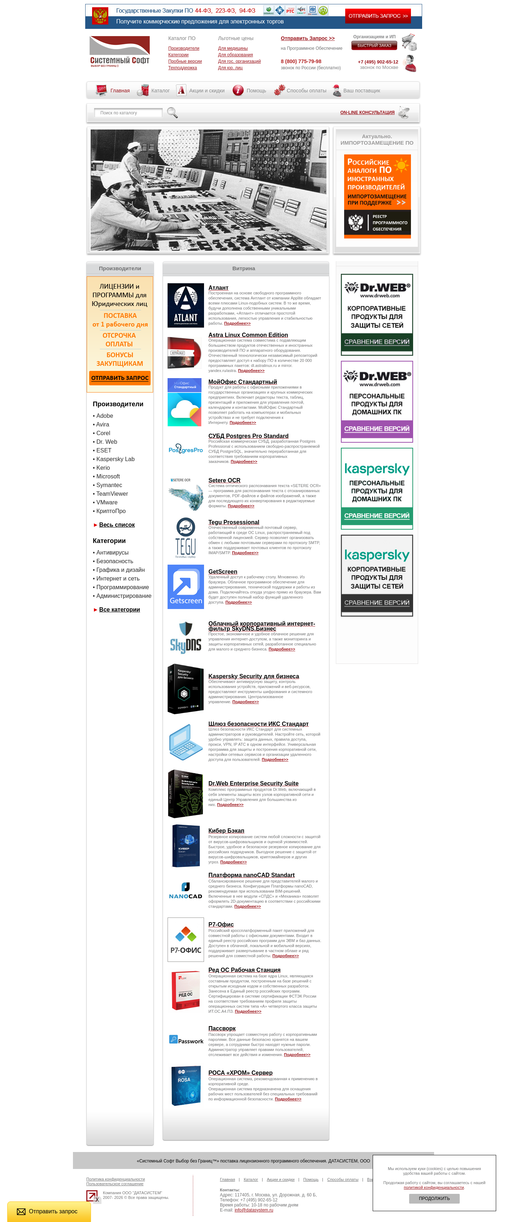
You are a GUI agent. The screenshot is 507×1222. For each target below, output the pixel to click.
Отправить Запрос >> (308, 38)
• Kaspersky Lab (114, 459)
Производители (183, 48)
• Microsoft (106, 476)
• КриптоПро (109, 511)
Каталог (160, 90)
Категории (178, 54)
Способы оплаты (306, 90)
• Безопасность (113, 561)
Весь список (117, 525)
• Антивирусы (111, 552)
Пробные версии (185, 61)
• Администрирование (122, 596)
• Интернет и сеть (116, 578)
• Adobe (103, 416)
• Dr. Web (105, 442)
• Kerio (101, 468)
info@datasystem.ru (254, 1210)
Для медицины (233, 48)
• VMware (105, 502)
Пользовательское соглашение (114, 1184)
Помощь (256, 90)
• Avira (101, 424)
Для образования (235, 54)
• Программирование (121, 587)
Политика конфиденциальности (115, 1179)
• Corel (102, 433)
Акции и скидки (207, 90)
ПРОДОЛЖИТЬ (434, 1198)
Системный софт (120, 51)
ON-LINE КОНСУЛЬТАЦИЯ (367, 112)
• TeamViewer (110, 494)
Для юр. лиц (230, 67)
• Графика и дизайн (119, 570)
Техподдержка (182, 67)
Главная (120, 90)
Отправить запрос (47, 1211)
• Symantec (107, 485)
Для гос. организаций (239, 61)
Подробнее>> (238, 602)
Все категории (119, 609)
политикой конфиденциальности (434, 1187)
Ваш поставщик (361, 90)
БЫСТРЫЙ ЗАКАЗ (374, 45)
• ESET (102, 450)
